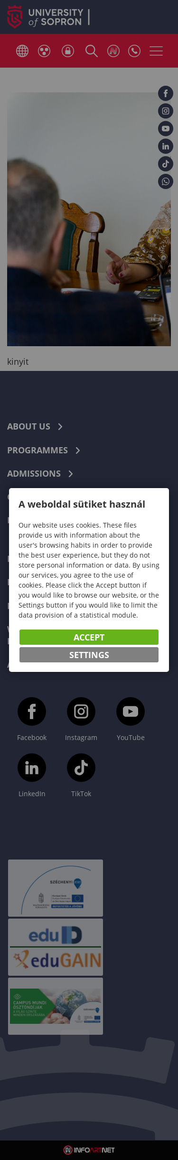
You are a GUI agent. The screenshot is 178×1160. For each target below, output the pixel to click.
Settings (89, 654)
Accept (89, 637)
